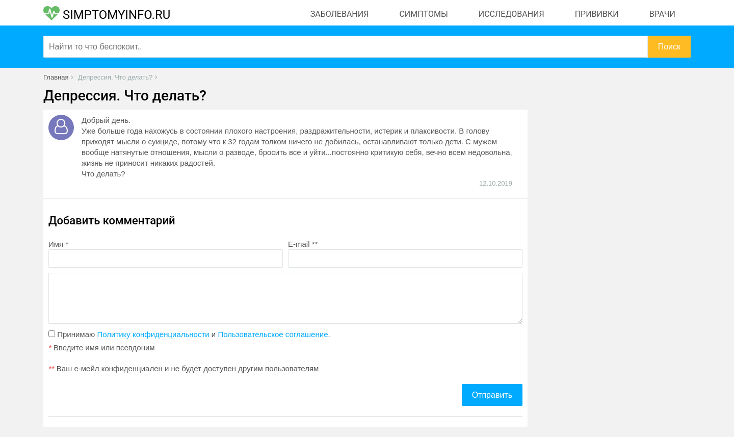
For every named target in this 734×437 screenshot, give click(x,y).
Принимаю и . (189, 334)
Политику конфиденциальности (153, 334)
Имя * (58, 244)
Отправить (492, 395)
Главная (55, 77)
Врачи (662, 14)
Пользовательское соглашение (273, 334)
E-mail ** (303, 244)
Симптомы (423, 14)
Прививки (597, 14)
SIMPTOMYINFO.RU (106, 15)
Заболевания (339, 14)
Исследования (511, 14)
